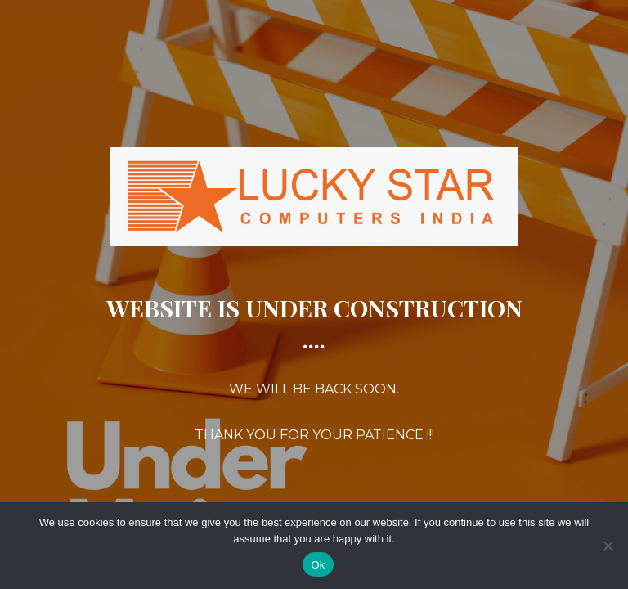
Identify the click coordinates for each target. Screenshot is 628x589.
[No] (607, 545)
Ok (318, 565)
